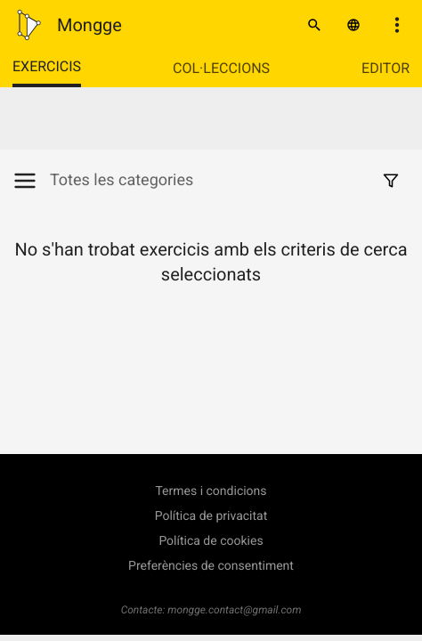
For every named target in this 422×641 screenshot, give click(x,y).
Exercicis (46, 66)
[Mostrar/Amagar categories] (31, 180)
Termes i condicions (210, 491)
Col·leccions (221, 68)
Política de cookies (210, 541)
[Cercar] (314, 25)
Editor (385, 68)
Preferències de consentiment (211, 566)
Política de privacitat (211, 516)
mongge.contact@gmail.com (234, 610)
